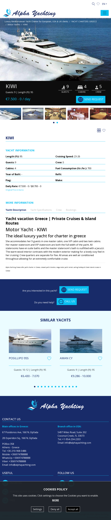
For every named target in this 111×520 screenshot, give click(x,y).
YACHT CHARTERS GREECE (84, 21)
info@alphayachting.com (22, 464)
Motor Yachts (14, 24)
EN (103, 4)
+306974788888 (19, 454)
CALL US (67, 301)
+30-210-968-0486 (16, 450)
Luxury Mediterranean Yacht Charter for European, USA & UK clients (36, 21)
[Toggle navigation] (105, 13)
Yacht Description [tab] (16, 209)
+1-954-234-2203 (71, 439)
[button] (98, 3)
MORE (55, 500)
